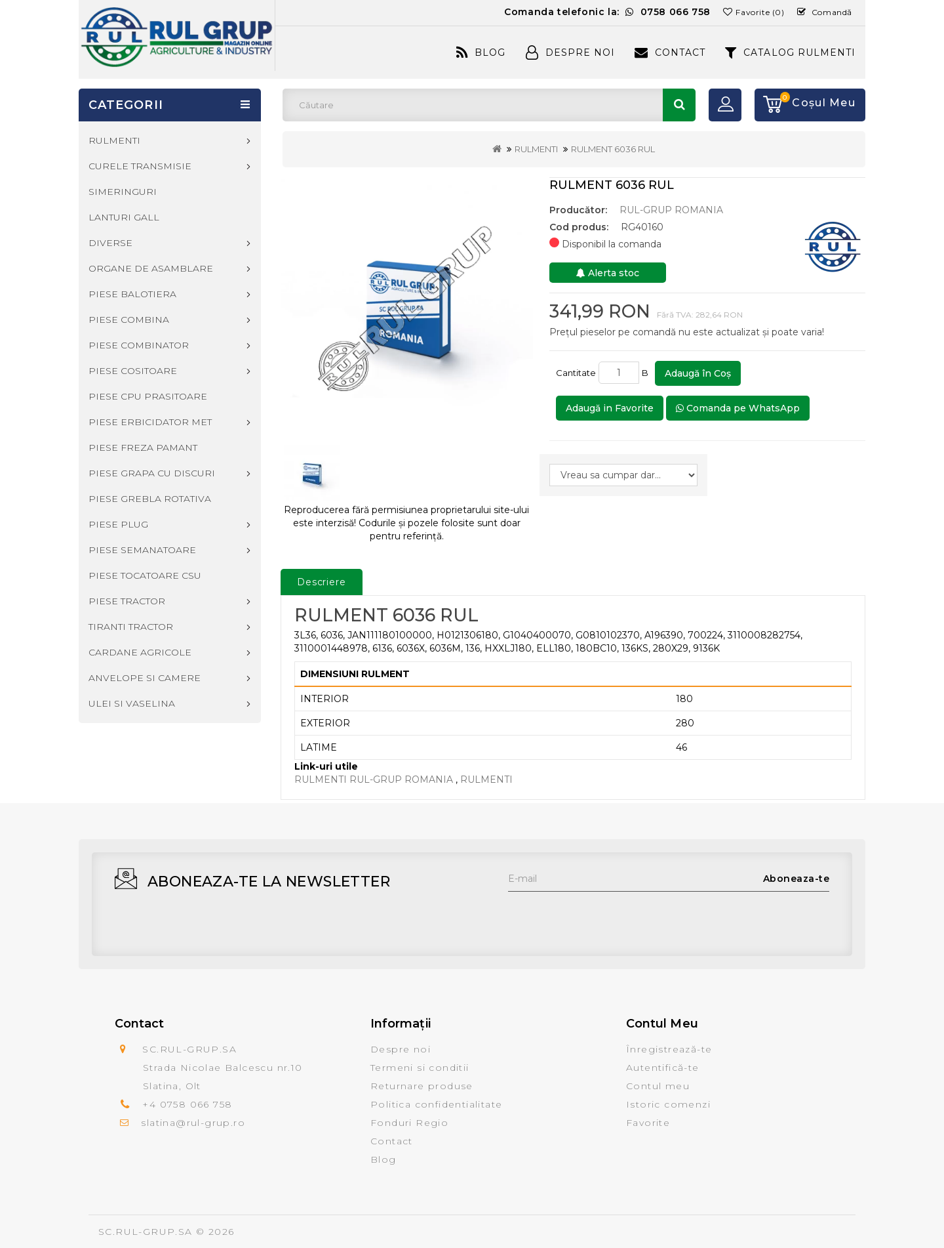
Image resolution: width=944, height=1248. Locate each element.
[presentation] (607, 917)
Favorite (648, 1123)
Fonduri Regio (409, 1123)
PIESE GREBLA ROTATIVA (149, 499)
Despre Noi (570, 52)
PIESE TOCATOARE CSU (144, 575)
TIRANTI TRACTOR (130, 627)
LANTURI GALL (123, 217)
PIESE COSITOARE (132, 371)
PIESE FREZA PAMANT (142, 447)
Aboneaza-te (796, 878)
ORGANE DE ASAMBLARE (150, 268)
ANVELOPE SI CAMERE (144, 678)
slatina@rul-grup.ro (193, 1123)
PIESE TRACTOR (126, 601)
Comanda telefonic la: (607, 12)
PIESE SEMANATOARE (142, 550)
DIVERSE (110, 243)
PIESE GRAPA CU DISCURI (151, 473)
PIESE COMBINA (128, 319)
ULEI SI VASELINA (131, 703)
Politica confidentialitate (436, 1104)
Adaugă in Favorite (610, 408)
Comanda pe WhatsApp (738, 408)
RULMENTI (536, 149)
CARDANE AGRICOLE (139, 652)
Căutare (679, 105)
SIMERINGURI (122, 192)
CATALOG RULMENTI (790, 52)
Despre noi (400, 1049)
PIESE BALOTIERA (132, 294)
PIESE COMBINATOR (138, 345)
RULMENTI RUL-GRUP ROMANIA (373, 779)
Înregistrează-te (669, 1049)
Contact (670, 52)
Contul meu (658, 1086)
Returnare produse (421, 1086)
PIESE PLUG (118, 524)
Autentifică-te (662, 1067)
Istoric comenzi (668, 1104)
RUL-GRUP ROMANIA (671, 210)
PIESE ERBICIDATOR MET (150, 422)
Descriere (321, 582)
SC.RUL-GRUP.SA (145, 1232)
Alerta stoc (607, 273)
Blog (480, 52)
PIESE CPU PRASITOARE (147, 396)
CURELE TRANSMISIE (139, 166)
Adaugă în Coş (698, 373)
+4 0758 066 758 (187, 1104)
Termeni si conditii (419, 1067)
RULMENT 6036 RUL (613, 149)
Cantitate (576, 372)
